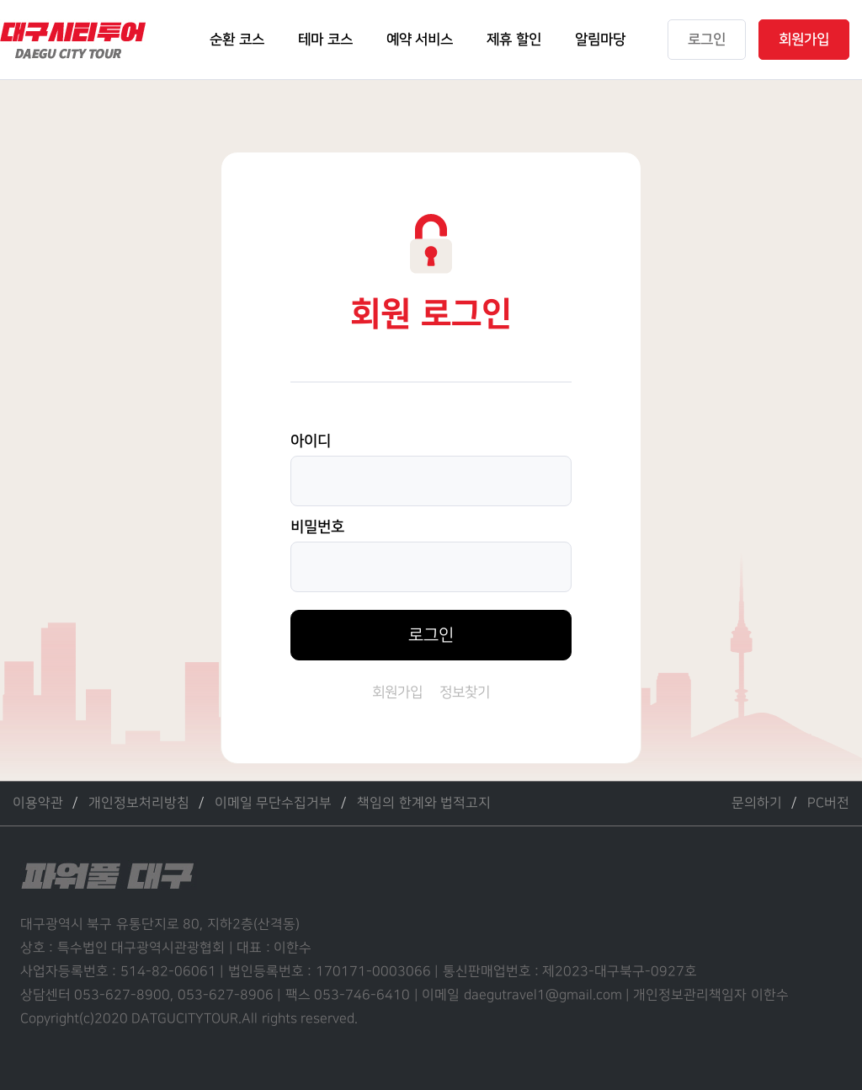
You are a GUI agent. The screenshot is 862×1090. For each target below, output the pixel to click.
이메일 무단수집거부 (273, 803)
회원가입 (397, 692)
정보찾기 (464, 692)
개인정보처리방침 (138, 803)
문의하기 (757, 803)
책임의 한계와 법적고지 (424, 803)
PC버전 (828, 803)
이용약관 (38, 803)
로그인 (431, 635)
